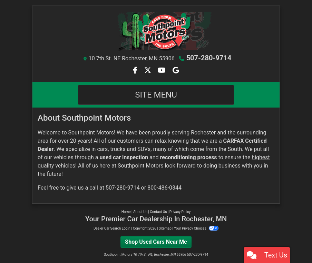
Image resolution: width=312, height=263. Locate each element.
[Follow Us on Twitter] (148, 71)
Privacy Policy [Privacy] (180, 212)
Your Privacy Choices (196, 228)
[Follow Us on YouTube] (162, 71)
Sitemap (165, 228)
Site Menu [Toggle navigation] (156, 95)
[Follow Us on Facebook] (136, 71)
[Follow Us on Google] (176, 71)
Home (126, 212)
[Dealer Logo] (156, 31)
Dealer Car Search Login (112, 228)
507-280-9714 (209, 58)
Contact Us (158, 212)
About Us (140, 212)
